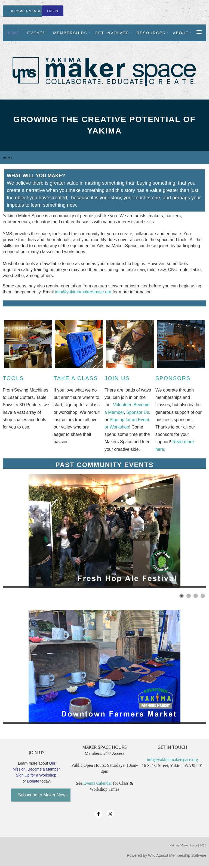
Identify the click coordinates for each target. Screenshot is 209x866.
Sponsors (172, 378)
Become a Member (44, 769)
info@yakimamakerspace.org (83, 292)
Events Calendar (97, 783)
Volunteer (122, 404)
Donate (33, 781)
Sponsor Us (137, 412)
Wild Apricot (158, 855)
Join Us (117, 378)
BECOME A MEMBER (27, 11)
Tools (13, 378)
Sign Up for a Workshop (36, 775)
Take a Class (76, 378)
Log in (52, 11)
